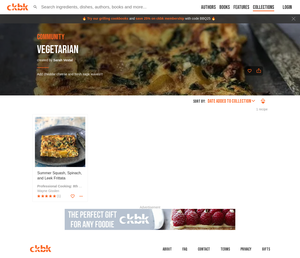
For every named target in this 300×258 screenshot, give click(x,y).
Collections (263, 7)
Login (287, 7)
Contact (204, 249)
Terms (225, 249)
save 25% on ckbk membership (160, 18)
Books (224, 7)
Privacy (245, 249)
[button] (35, 7)
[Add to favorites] (249, 71)
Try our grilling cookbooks (107, 18)
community (50, 37)
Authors (208, 7)
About (167, 249)
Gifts (266, 249)
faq (184, 249)
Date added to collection (231, 101)
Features (241, 7)
